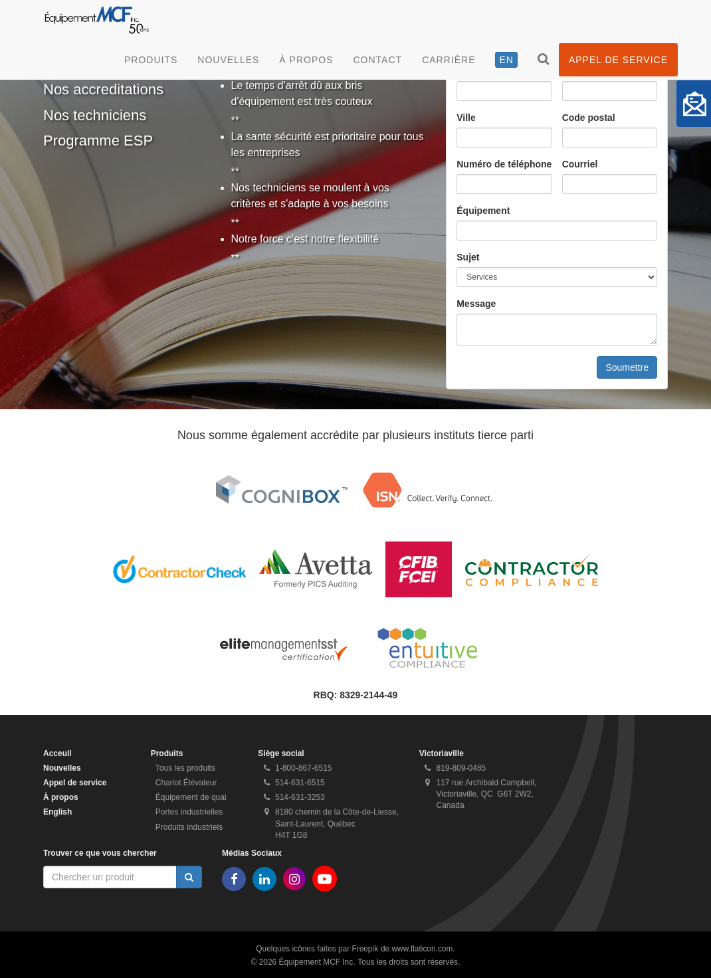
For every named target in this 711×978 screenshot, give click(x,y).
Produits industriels (189, 827)
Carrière (448, 59)
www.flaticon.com (422, 948)
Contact (378, 59)
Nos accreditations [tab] (103, 89)
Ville (466, 117)
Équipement (483, 210)
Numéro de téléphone (504, 164)
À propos (306, 59)
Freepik (365, 948)
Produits (150, 59)
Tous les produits (185, 768)
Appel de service (618, 59)
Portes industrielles (189, 812)
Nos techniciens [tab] (94, 115)
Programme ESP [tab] (98, 140)
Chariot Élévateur (186, 782)
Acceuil (57, 753)
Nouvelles (228, 59)
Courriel (580, 164)
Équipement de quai (191, 797)
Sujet (468, 257)
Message (476, 303)
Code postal (588, 117)
